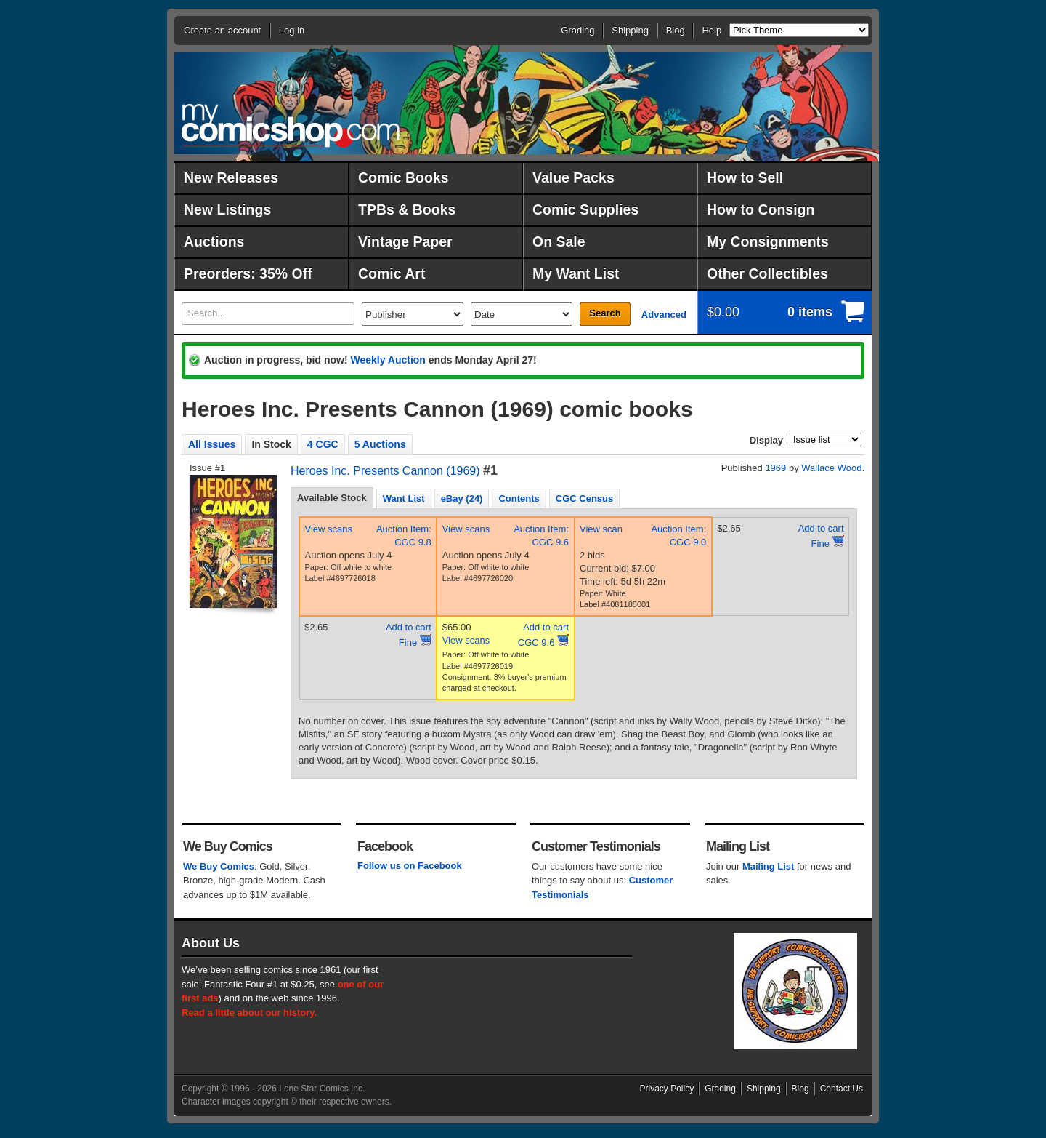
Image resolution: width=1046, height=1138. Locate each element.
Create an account (222, 30)
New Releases (231, 177)
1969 (775, 467)
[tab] (332, 498)
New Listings (227, 209)
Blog (675, 30)
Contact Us (841, 1088)
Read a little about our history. (249, 1012)
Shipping (630, 30)
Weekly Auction (387, 360)
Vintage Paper (405, 241)
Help (711, 30)
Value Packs (573, 177)
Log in (291, 30)
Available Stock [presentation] (332, 497)
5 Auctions (380, 444)
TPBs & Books (406, 209)
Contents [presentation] (518, 498)
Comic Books (403, 177)
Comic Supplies (585, 209)
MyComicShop (291, 125)
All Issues (211, 444)
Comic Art (391, 273)
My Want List (576, 273)
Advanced (663, 314)
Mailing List (768, 866)
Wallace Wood (831, 467)
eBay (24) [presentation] (462, 498)
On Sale (558, 241)
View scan (601, 529)
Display (766, 440)
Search (604, 313)
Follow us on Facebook (409, 865)
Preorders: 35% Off (248, 273)
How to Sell (745, 177)
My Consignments (768, 241)
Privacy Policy (667, 1088)
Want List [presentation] (404, 498)
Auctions (214, 241)
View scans (329, 529)
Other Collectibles (767, 273)
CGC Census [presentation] (584, 498)
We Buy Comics (218, 866)
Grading (577, 30)
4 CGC (322, 444)
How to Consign (760, 209)
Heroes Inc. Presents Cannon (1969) (385, 471)
